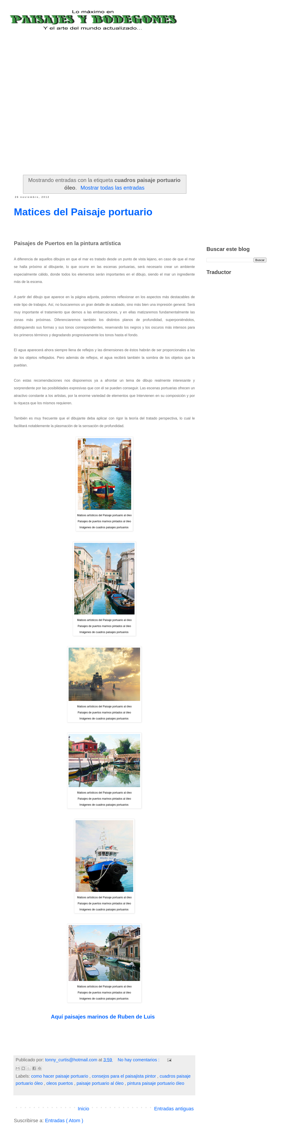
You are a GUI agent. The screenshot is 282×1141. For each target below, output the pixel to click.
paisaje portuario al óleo (101, 1083)
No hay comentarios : (139, 1059)
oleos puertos (60, 1083)
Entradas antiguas (174, 1108)
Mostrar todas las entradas (112, 188)
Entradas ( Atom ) (64, 1120)
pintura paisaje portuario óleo (155, 1083)
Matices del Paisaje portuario (83, 212)
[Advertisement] (116, 62)
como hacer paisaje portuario (60, 1076)
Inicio (83, 1108)
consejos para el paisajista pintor (124, 1076)
